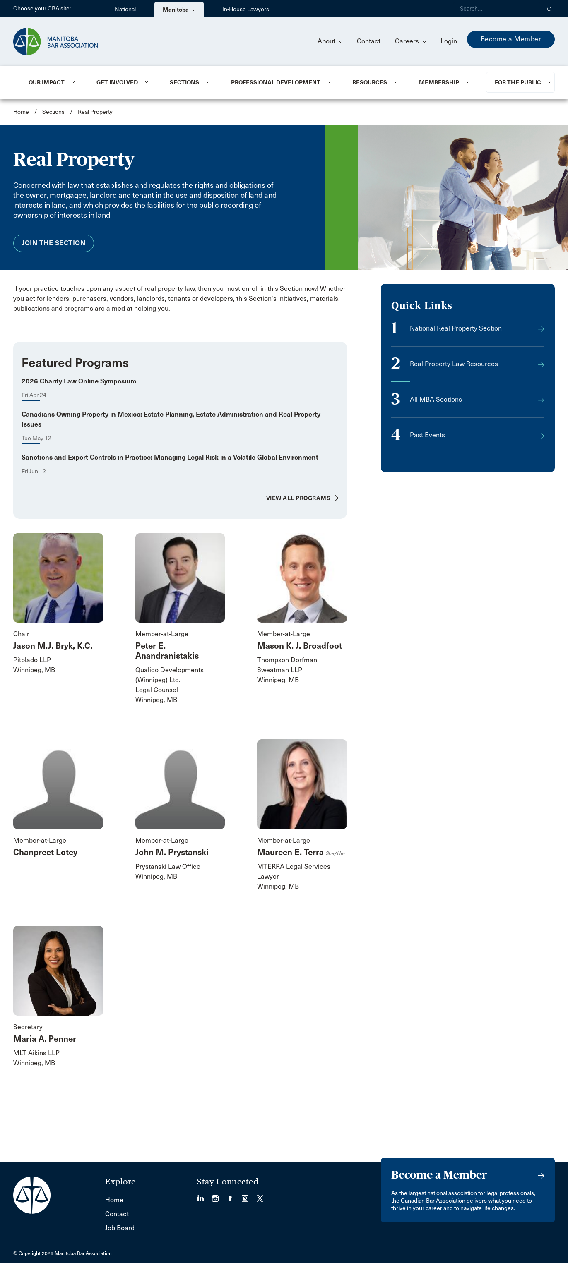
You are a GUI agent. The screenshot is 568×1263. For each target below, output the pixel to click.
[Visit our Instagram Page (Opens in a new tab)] (219, 1196)
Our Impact (47, 82)
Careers (410, 41)
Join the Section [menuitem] (53, 243)
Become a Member (511, 39)
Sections (184, 82)
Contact (368, 41)
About (330, 41)
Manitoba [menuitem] (179, 9)
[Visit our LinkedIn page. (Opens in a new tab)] (204, 1196)
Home (21, 111)
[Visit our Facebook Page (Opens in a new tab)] (234, 1196)
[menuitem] (52, 82)
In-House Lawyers (245, 9)
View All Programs (298, 498)
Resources (369, 82)
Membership (439, 82)
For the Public (518, 82)
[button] (549, 8)
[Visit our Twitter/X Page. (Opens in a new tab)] (260, 1196)
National (125, 9)
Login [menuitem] (448, 41)
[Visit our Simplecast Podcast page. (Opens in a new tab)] (249, 1196)
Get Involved (117, 82)
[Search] (496, 8)
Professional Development (275, 82)
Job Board (120, 1228)
